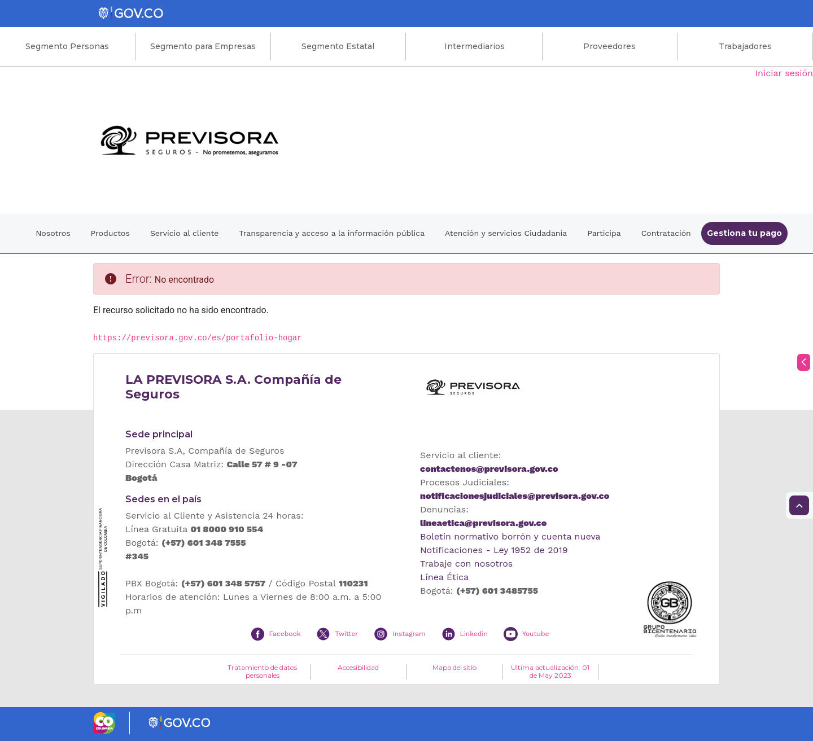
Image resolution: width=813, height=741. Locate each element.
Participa (604, 233)
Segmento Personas (67, 46)
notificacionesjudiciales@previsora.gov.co (514, 495)
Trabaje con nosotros (466, 563)
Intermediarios (474, 46)
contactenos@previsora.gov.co (489, 468)
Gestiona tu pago (744, 233)
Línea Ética (444, 577)
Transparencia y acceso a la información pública (332, 233)
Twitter (346, 634)
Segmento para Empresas (203, 46)
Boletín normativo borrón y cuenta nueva (510, 536)
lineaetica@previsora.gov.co (483, 523)
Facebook (285, 634)
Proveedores (609, 46)
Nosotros (53, 233)
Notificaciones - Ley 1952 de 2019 (494, 550)
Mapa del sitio (454, 668)
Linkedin (474, 634)
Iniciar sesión (784, 73)
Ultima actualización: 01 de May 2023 (550, 671)
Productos (110, 233)
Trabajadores (745, 46)
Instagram (408, 634)
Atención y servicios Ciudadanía (506, 233)
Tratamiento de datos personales (262, 671)
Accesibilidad (358, 668)
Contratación (666, 233)
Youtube (535, 634)
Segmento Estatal (337, 46)
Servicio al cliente (184, 233)
